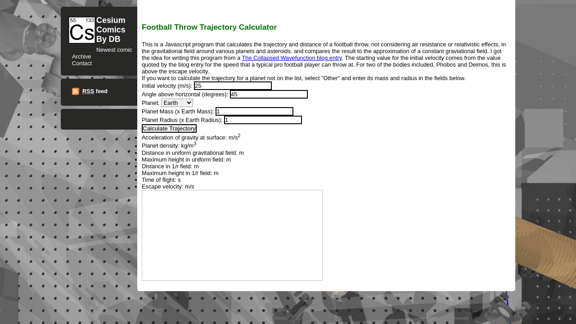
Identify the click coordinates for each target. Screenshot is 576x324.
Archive (81, 56)
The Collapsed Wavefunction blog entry (292, 57)
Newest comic (114, 49)
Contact (82, 63)
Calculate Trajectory (169, 128)
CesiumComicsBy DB (111, 30)
